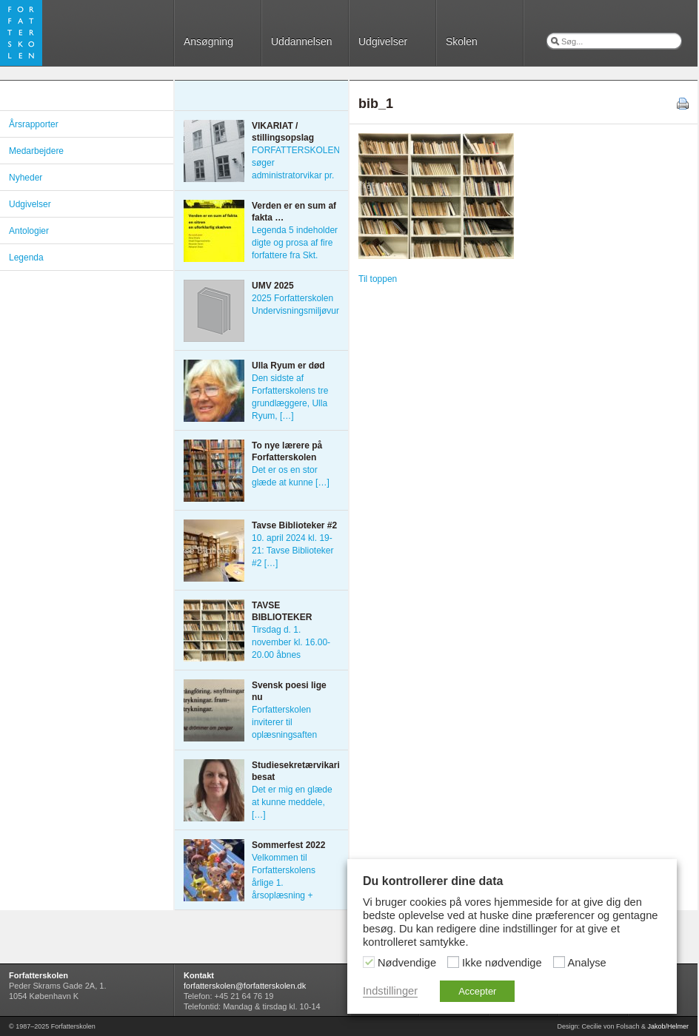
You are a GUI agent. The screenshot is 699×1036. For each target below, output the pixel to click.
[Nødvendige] (369, 962)
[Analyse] (559, 962)
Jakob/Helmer (668, 1026)
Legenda (26, 257)
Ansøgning (208, 41)
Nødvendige (407, 963)
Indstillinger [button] (390, 991)
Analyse (587, 963)
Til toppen (377, 279)
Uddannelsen (301, 41)
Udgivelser (382, 41)
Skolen (462, 41)
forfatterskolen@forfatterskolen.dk (245, 985)
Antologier (29, 231)
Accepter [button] (477, 991)
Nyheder (25, 177)
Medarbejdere (36, 151)
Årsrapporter (33, 124)
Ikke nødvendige (502, 963)
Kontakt (199, 975)
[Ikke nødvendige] (453, 962)
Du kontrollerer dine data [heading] (433, 881)
